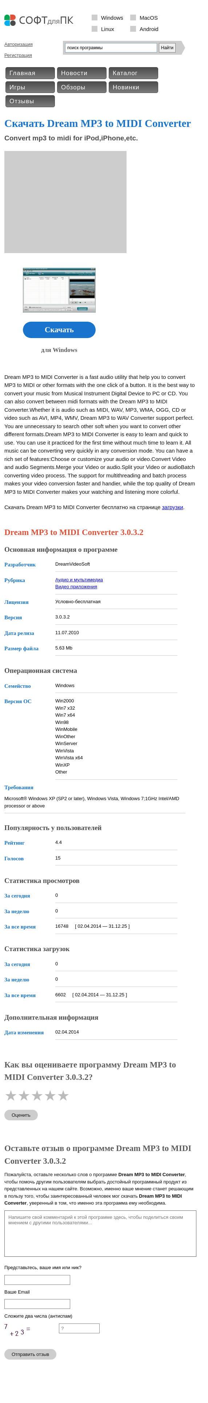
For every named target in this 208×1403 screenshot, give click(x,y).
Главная (22, 73)
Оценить (21, 1115)
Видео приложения (76, 586)
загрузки (172, 507)
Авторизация (18, 44)
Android (149, 29)
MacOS (149, 18)
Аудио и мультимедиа (79, 579)
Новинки (126, 87)
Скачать (59, 329)
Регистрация (18, 55)
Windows (112, 18)
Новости (74, 73)
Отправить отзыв (30, 1354)
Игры (17, 87)
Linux (107, 29)
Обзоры (73, 87)
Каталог (125, 73)
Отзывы (21, 101)
